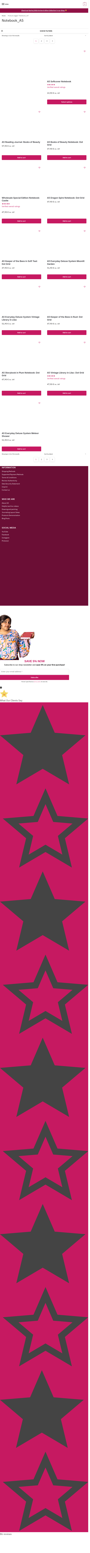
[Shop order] (65, 35)
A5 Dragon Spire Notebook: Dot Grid (65, 198)
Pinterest (5, 541)
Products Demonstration (11, 515)
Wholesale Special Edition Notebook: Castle (21, 199)
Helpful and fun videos (10, 506)
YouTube (5, 532)
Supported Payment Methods (12, 474)
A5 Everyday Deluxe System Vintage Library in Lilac (20, 318)
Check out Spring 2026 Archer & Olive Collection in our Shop (43, 11)
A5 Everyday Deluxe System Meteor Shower (20, 434)
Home (4, 16)
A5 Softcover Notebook (59, 81)
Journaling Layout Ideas (11, 512)
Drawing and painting (9, 509)
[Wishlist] (84, 51)
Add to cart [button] (21, 158)
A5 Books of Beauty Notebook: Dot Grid (65, 143)
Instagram (5, 538)
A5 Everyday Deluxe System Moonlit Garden (66, 262)
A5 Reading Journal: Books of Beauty (21, 142)
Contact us (6, 490)
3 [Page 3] (46, 41)
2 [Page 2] (41, 41)
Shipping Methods (8, 471)
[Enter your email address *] (34, 671)
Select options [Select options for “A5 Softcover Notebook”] (66, 102)
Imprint (5, 487)
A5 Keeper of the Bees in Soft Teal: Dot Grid (20, 262)
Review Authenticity (9, 481)
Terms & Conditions (9, 477)
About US (5, 503)
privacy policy (37, 681)
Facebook (5, 535)
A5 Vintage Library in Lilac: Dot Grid (65, 372)
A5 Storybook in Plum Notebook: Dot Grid (21, 374)
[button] (84, 4)
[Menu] (5, 4)
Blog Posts (6, 518)
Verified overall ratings (56, 87)
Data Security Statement (11, 484)
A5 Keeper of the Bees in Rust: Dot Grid (65, 318)
